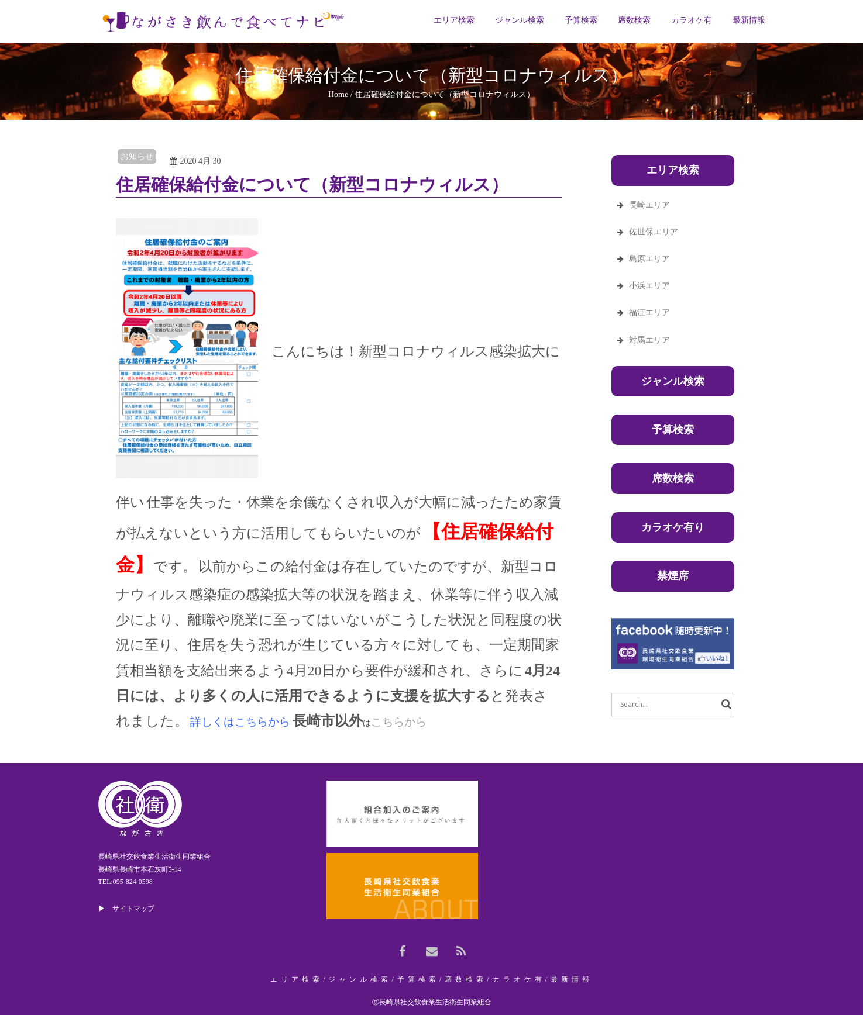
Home (338, 94)
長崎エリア (649, 205)
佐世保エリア (653, 231)
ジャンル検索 (672, 381)
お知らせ (137, 156)
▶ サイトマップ (126, 908)
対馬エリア (649, 340)
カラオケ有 (519, 979)
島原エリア (649, 258)
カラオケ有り (672, 527)
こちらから (399, 722)
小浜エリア (649, 285)
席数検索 (673, 478)
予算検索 (673, 430)
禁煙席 (673, 576)
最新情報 (572, 979)
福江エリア (649, 312)
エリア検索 (296, 979)
